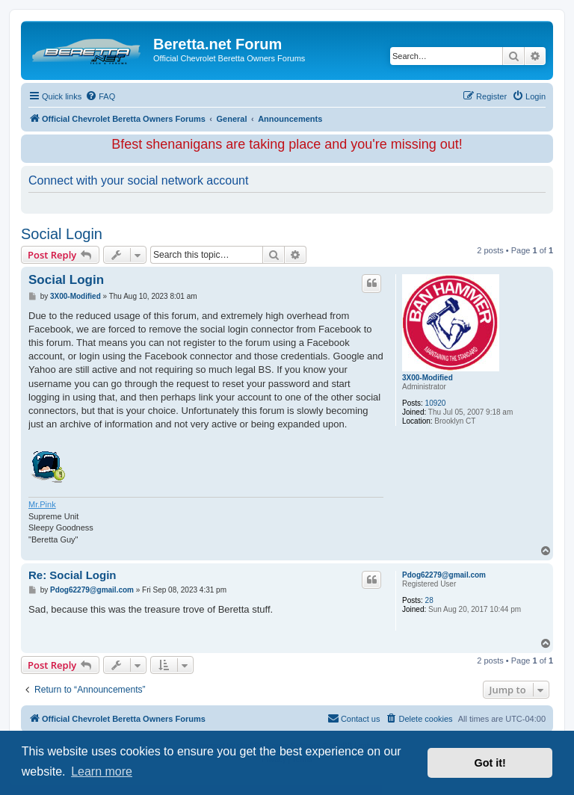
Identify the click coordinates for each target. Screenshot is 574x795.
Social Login (61, 234)
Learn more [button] (101, 771)
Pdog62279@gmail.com (444, 575)
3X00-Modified (427, 378)
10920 (435, 403)
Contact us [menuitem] (353, 718)
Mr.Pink (42, 504)
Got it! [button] (490, 763)
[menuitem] (100, 96)
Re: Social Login (72, 575)
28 (429, 600)
